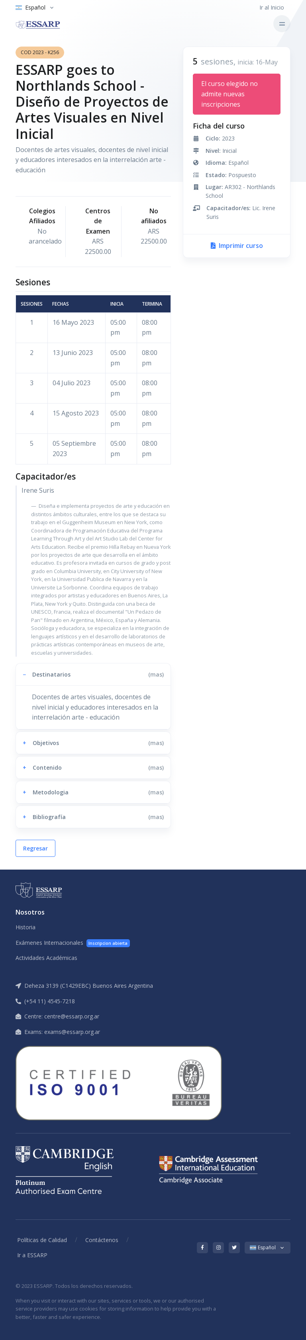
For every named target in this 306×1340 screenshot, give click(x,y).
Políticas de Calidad (42, 1240)
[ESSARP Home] (46, 24)
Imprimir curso (237, 245)
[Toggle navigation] (281, 23)
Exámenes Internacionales (73, 943)
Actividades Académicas (46, 958)
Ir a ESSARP (32, 1255)
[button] (93, 674)
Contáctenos (101, 1240)
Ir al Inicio (271, 7)
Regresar (35, 848)
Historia (25, 927)
